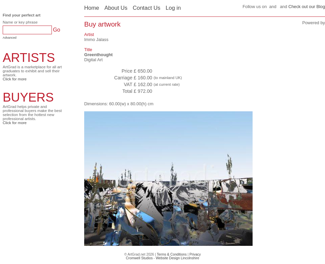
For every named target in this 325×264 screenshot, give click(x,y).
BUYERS (28, 97)
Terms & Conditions (172, 254)
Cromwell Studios (139, 258)
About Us (115, 8)
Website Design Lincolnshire (177, 258)
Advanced (10, 37)
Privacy (195, 254)
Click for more (15, 79)
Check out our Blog (306, 6)
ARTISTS (29, 58)
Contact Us (146, 8)
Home (91, 8)
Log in (173, 8)
